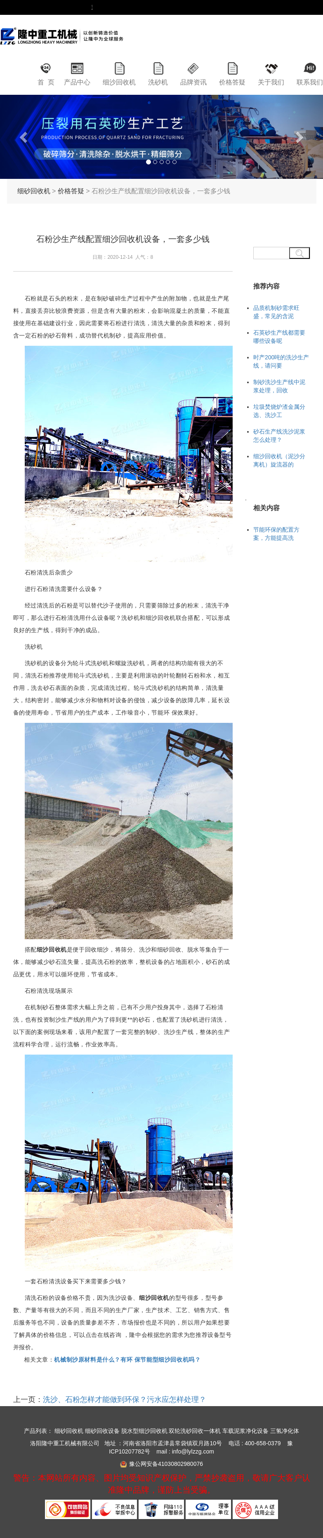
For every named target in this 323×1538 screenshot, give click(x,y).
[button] (24, 137)
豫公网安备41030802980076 (166, 1464)
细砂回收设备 (102, 1431)
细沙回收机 (119, 82)
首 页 (46, 82)
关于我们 (271, 82)
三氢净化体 (284, 1431)
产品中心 (77, 82)
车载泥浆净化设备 (245, 1431)
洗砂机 (158, 82)
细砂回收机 (33, 191)
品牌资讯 (193, 82)
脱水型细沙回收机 (144, 1431)
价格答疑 (232, 82)
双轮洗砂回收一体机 (195, 1431)
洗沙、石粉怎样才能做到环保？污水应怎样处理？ (124, 1399)
